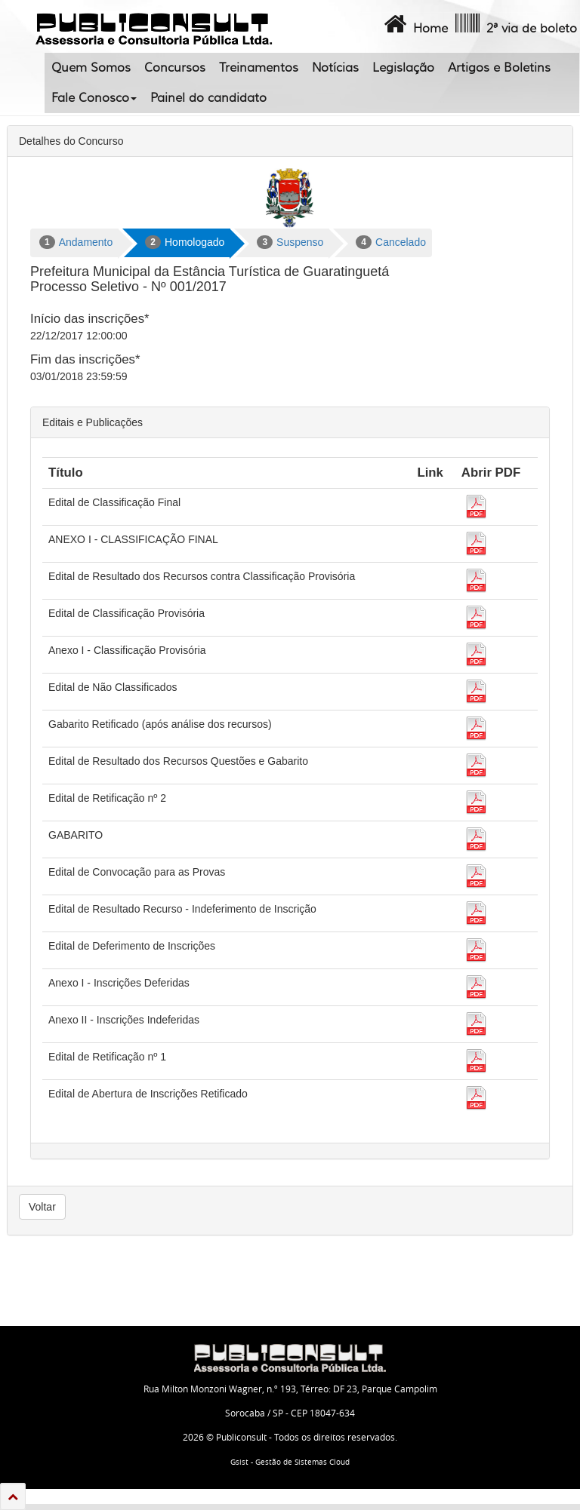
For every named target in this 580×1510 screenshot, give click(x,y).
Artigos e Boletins (499, 67)
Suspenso (290, 242)
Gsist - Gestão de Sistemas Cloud (290, 1462)
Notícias (335, 67)
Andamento (76, 242)
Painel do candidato (208, 98)
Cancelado (391, 242)
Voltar (42, 1207)
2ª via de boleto (514, 24)
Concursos (174, 67)
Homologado (184, 242)
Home (414, 24)
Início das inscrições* (90, 319)
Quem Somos (91, 67)
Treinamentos (258, 67)
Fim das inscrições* (85, 359)
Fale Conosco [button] (94, 98)
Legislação (403, 67)
